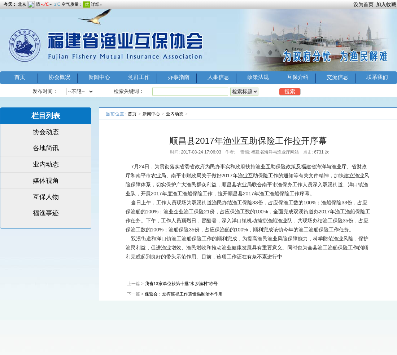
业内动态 (46, 164)
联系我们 (377, 77)
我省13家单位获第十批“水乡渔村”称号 (181, 283)
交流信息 (337, 77)
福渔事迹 (46, 213)
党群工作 (139, 77)
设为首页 (363, 4)
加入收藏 (386, 4)
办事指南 (178, 77)
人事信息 (218, 77)
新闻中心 (99, 77)
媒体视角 (46, 180)
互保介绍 (298, 77)
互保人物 (46, 196)
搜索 (289, 91)
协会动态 (46, 132)
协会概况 (59, 77)
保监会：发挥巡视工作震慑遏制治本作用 (184, 294)
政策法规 (258, 77)
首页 (19, 77)
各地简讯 (46, 148)
